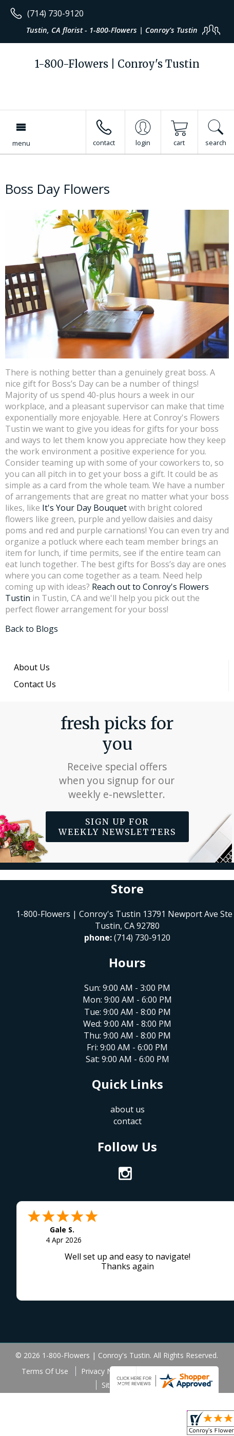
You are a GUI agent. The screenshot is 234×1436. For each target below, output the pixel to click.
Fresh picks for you (117, 757)
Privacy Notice (105, 1371)
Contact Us (35, 684)
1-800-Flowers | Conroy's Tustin (117, 63)
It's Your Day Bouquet (84, 507)
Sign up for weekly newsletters (117, 826)
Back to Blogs (31, 628)
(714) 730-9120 (55, 13)
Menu (21, 143)
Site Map (116, 1385)
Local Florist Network (177, 1371)
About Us (32, 667)
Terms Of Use (45, 1371)
